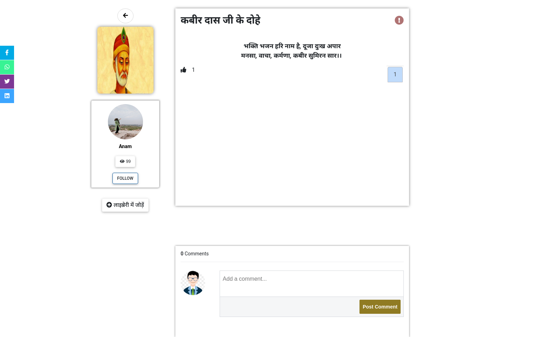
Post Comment (380, 307)
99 (125, 161)
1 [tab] (395, 74)
